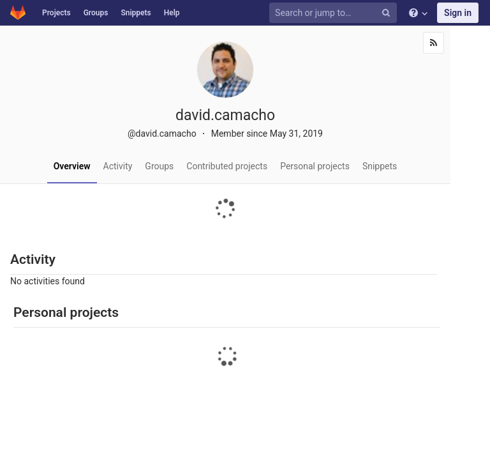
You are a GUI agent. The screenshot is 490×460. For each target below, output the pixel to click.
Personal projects (315, 166)
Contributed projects (226, 166)
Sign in (457, 13)
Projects (56, 12)
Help (172, 12)
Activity (118, 166)
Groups (96, 12)
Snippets (136, 12)
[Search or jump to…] (335, 13)
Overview (72, 166)
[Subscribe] (433, 43)
